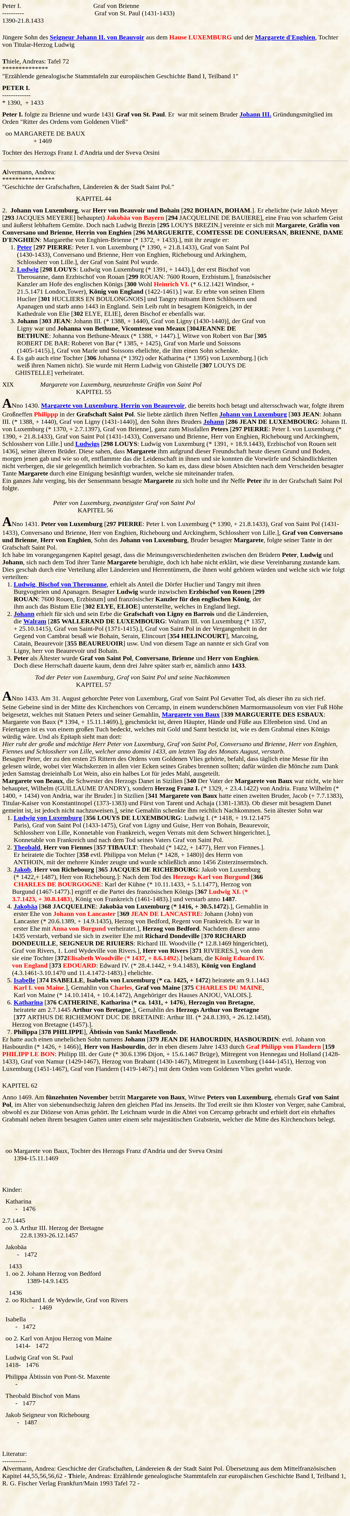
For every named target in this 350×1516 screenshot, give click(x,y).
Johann (213, 421)
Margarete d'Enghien (285, 37)
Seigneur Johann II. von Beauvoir (97, 37)
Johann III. (255, 114)
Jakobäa (25, 906)
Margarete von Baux (191, 714)
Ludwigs (87, 443)
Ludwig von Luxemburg (48, 817)
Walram (34, 621)
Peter (24, 247)
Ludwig (28, 269)
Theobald (27, 847)
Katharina (28, 1002)
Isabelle (24, 980)
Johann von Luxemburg (253, 414)
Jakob (22, 869)
